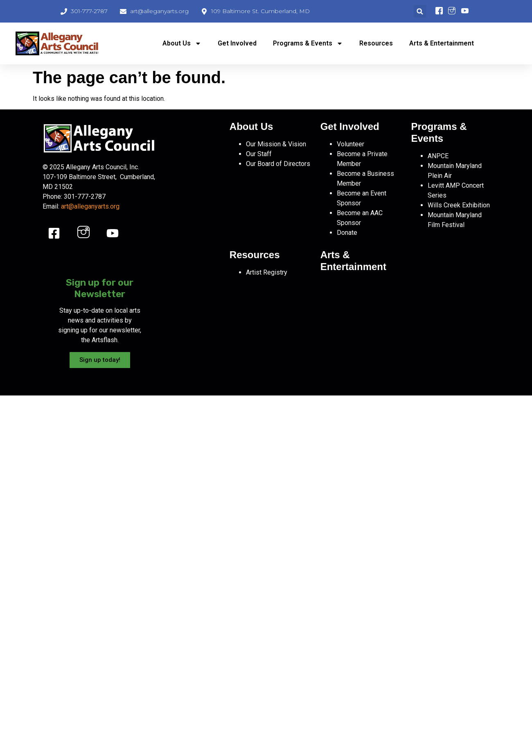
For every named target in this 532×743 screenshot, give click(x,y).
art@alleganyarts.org (90, 206)
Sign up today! (99, 360)
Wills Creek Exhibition (459, 205)
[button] (420, 11)
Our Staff (259, 154)
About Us (181, 43)
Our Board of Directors (278, 164)
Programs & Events (308, 43)
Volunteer (350, 144)
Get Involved (237, 43)
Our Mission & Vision (276, 144)
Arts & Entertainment (441, 43)
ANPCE (438, 156)
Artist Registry (266, 272)
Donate (347, 232)
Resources (376, 43)
